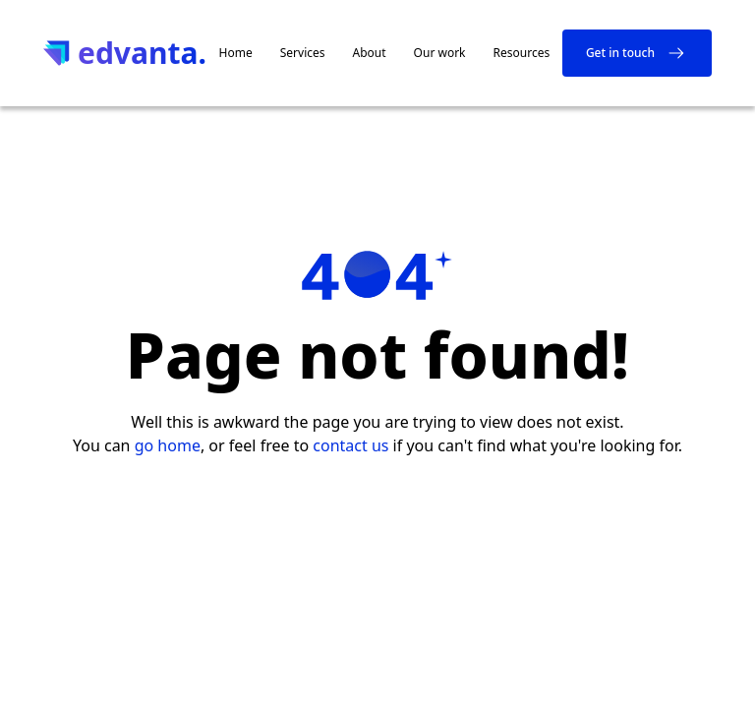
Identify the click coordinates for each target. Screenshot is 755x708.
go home (168, 445)
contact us (350, 445)
